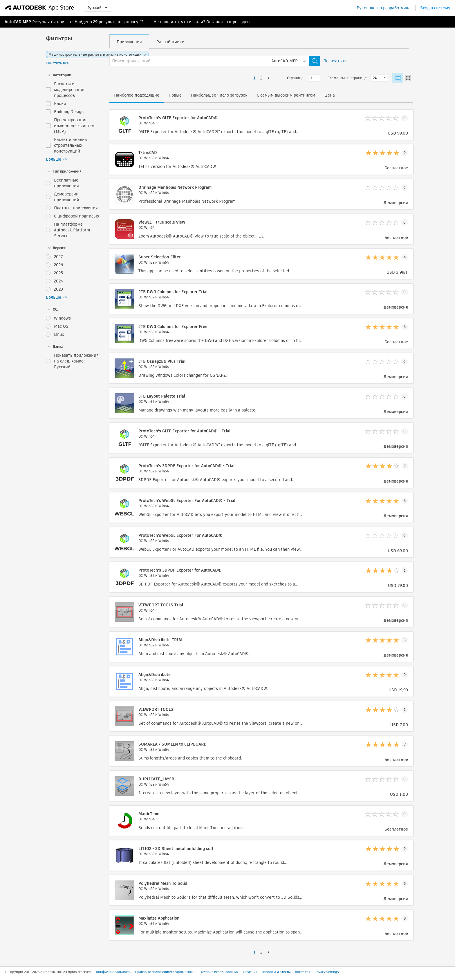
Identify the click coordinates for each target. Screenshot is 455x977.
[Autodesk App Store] (40, 7)
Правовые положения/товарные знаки (165, 971)
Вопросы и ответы (276, 971)
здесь (246, 22)
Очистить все (57, 63)
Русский (97, 7)
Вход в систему (435, 8)
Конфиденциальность (113, 971)
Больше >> (56, 159)
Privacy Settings (327, 971)
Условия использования (220, 971)
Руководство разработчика (384, 8)
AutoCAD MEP (18, 22)
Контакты (302, 971)
